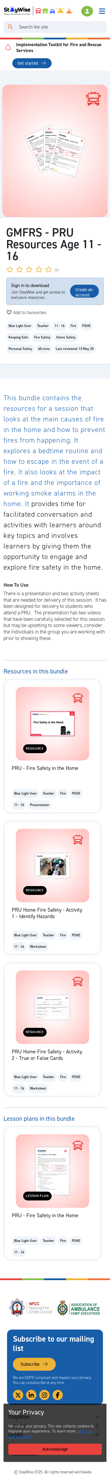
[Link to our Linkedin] (31, 1395)
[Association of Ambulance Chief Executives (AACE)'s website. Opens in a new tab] (79, 1307)
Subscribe (34, 1364)
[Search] (61, 27)
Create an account (84, 292)
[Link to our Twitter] (18, 1395)
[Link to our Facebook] (58, 1395)
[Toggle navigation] (102, 11)
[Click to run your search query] (10, 27)
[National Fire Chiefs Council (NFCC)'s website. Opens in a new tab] (31, 1307)
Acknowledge (55, 1449)
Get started (32, 63)
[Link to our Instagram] (44, 1395)
